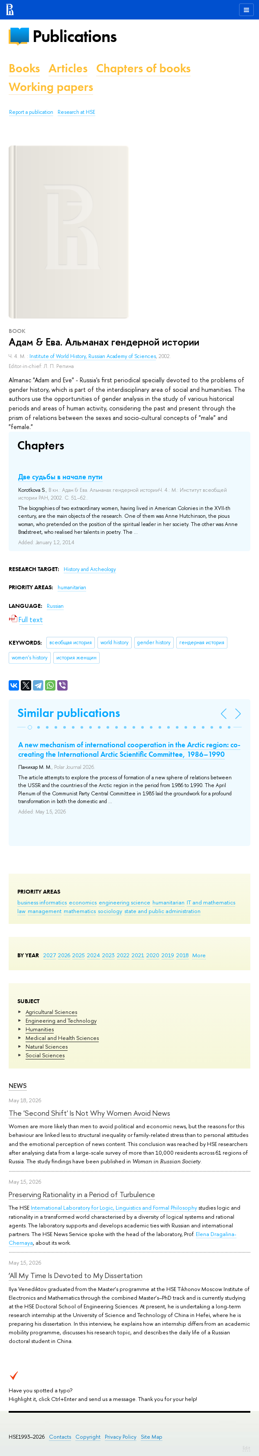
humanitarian (168, 902)
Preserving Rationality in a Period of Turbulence (82, 1194)
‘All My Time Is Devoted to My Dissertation (75, 1275)
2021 (138, 955)
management (45, 911)
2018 (182, 955)
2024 (93, 955)
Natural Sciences (47, 1046)
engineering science (124, 902)
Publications (74, 36)
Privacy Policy (120, 1436)
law (21, 911)
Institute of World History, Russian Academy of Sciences (92, 356)
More (199, 955)
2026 (64, 955)
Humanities (40, 1029)
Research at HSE (76, 112)
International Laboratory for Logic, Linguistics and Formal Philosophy (114, 1207)
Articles (68, 68)
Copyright (87, 1436)
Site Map (151, 1436)
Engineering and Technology (61, 1020)
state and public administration (162, 911)
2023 (108, 955)
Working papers (51, 86)
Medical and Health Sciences (62, 1038)
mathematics (80, 911)
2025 (78, 955)
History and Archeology (90, 569)
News (18, 1085)
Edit (246, 1448)
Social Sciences (45, 1055)
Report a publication (31, 112)
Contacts (60, 1436)
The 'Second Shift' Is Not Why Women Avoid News (89, 1113)
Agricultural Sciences (51, 1012)
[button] (30, 727)
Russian (55, 606)
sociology (110, 911)
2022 (123, 955)
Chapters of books (143, 68)
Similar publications (68, 712)
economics (83, 902)
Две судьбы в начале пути (60, 476)
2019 (168, 955)
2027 (49, 955)
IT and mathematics (211, 902)
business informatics (42, 902)
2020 (152, 955)
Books (24, 68)
